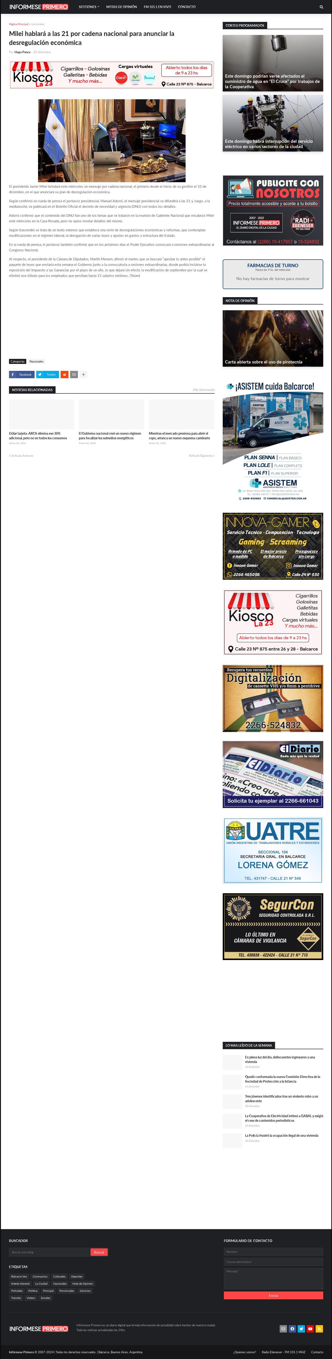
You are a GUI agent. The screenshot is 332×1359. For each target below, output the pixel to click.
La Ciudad (41, 1283)
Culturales (59, 1276)
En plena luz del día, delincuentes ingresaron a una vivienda (280, 1059)
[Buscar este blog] (50, 1252)
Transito (16, 1298)
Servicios (85, 1290)
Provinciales (66, 1290)
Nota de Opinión (82, 1283)
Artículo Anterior (22, 455)
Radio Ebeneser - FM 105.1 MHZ (283, 1352)
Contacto (317, 1352)
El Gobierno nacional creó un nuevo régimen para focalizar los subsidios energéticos (110, 435)
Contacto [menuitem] (187, 7)
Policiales (17, 1290)
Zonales (45, 1298)
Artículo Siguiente (200, 455)
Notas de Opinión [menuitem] (121, 7)
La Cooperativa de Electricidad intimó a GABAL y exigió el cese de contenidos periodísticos (284, 1118)
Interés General (20, 1283)
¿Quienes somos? (244, 1352)
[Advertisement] (112, 319)
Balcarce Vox (19, 1276)
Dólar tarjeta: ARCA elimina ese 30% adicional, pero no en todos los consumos (38, 435)
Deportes (76, 1276)
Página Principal (18, 24)
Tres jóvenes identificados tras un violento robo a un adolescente (281, 1098)
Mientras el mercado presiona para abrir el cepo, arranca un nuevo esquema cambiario (179, 435)
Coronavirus (40, 1276)
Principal (48, 1290)
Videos (31, 1298)
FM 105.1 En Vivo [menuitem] (157, 7)
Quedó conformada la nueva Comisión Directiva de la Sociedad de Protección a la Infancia (282, 1079)
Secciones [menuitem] (87, 7)
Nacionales (37, 24)
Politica (32, 1290)
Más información (204, 390)
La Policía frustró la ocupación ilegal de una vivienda (281, 1135)
